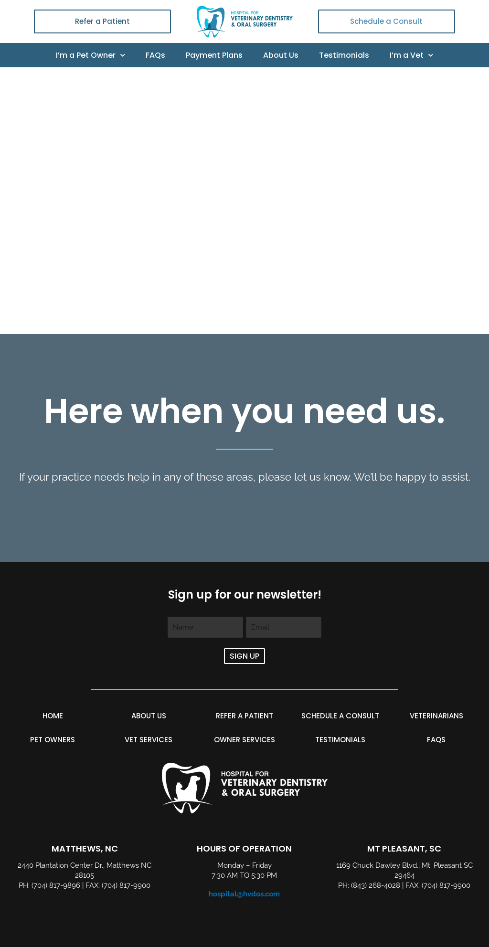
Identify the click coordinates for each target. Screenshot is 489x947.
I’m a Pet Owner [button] (90, 55)
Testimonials (344, 55)
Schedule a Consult (386, 21)
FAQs (155, 55)
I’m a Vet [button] (411, 55)
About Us (280, 55)
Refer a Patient (102, 21)
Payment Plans (214, 55)
